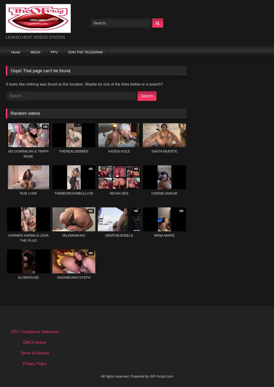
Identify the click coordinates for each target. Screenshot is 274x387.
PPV (54, 52)
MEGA (35, 52)
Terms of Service (34, 353)
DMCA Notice (34, 342)
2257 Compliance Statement (34, 332)
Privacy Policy (35, 364)
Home (15, 52)
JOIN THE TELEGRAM (85, 52)
